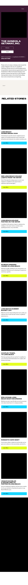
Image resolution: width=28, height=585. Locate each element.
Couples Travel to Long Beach (8, 353)
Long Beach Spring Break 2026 (9, 132)
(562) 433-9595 (5, 58)
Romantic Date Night (10, 440)
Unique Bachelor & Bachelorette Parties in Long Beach (11, 482)
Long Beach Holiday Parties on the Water (10, 221)
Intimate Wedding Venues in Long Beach (10, 265)
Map (4, 85)
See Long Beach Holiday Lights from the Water (11, 176)
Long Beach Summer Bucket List (10, 309)
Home (22, 8)
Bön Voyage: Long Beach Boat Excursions (11, 398)
